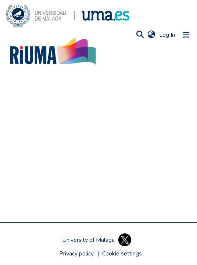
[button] (67, 16)
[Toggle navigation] (185, 35)
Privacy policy (76, 254)
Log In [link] (167, 35)
